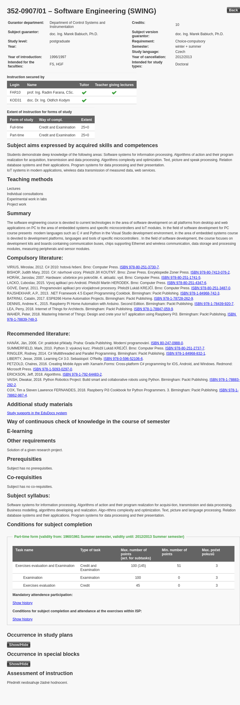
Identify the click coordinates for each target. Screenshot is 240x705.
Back (233, 10)
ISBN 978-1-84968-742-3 (199, 293)
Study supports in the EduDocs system (37, 413)
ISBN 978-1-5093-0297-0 (52, 369)
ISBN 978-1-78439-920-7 (214, 304)
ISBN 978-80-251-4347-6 (186, 283)
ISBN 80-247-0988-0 (167, 343)
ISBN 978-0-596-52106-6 (123, 359)
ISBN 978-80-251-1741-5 (180, 278)
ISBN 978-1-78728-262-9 (173, 299)
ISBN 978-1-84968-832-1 (185, 353)
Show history (23, 603)
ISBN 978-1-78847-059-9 (153, 309)
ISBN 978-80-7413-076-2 (210, 272)
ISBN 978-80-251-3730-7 (139, 267)
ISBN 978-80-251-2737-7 (184, 348)
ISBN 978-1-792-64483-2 (82, 374)
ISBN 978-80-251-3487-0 (210, 288)
